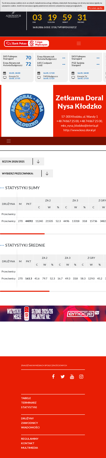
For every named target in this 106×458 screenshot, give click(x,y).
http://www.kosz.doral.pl (79, 130)
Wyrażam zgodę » (95, 8)
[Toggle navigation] (78, 43)
